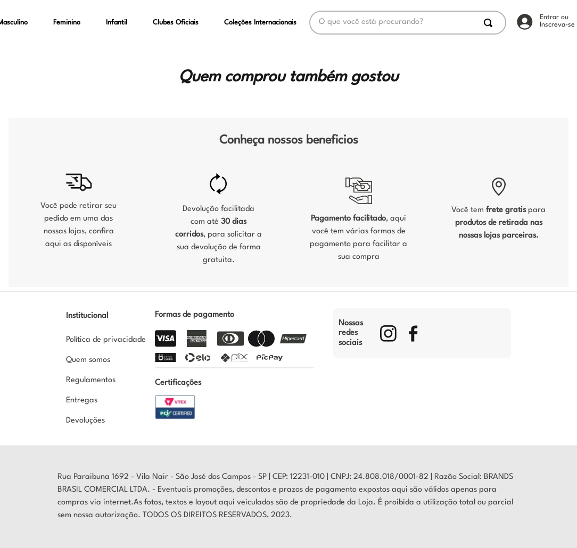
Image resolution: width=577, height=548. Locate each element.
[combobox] (407, 23)
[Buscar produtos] (490, 22)
